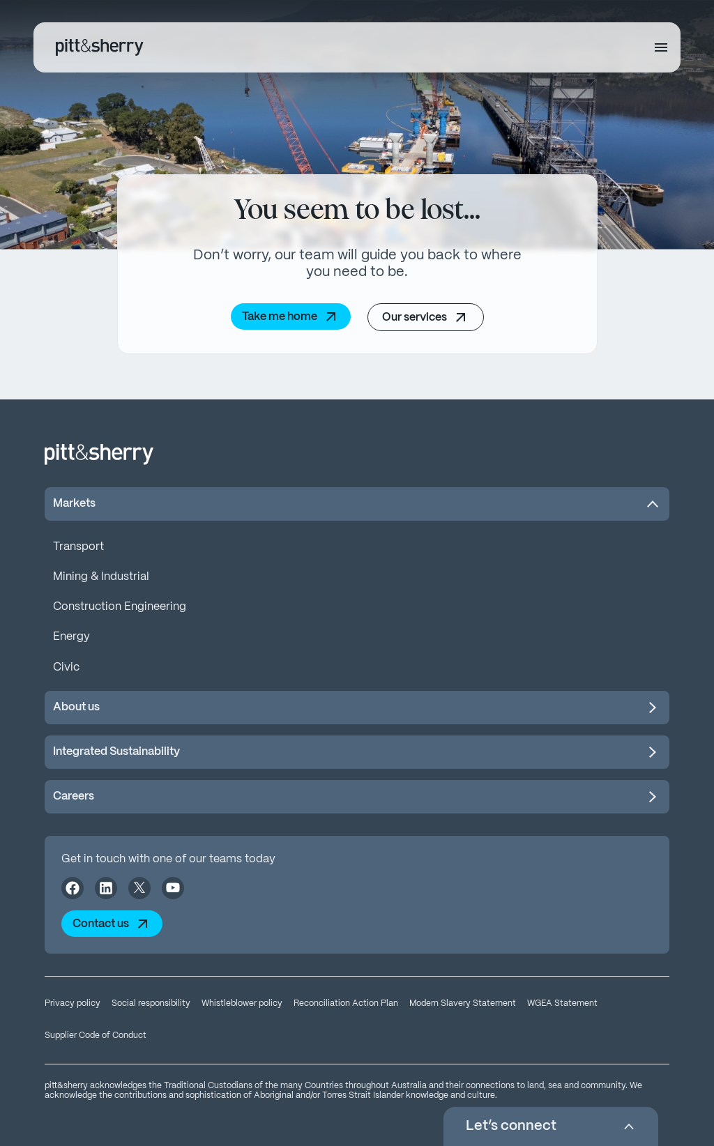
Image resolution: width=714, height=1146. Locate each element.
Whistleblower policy (242, 1003)
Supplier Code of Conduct (95, 1035)
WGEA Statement (562, 1003)
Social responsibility (151, 1003)
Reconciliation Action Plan (346, 1003)
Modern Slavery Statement (462, 1003)
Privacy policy (72, 1003)
